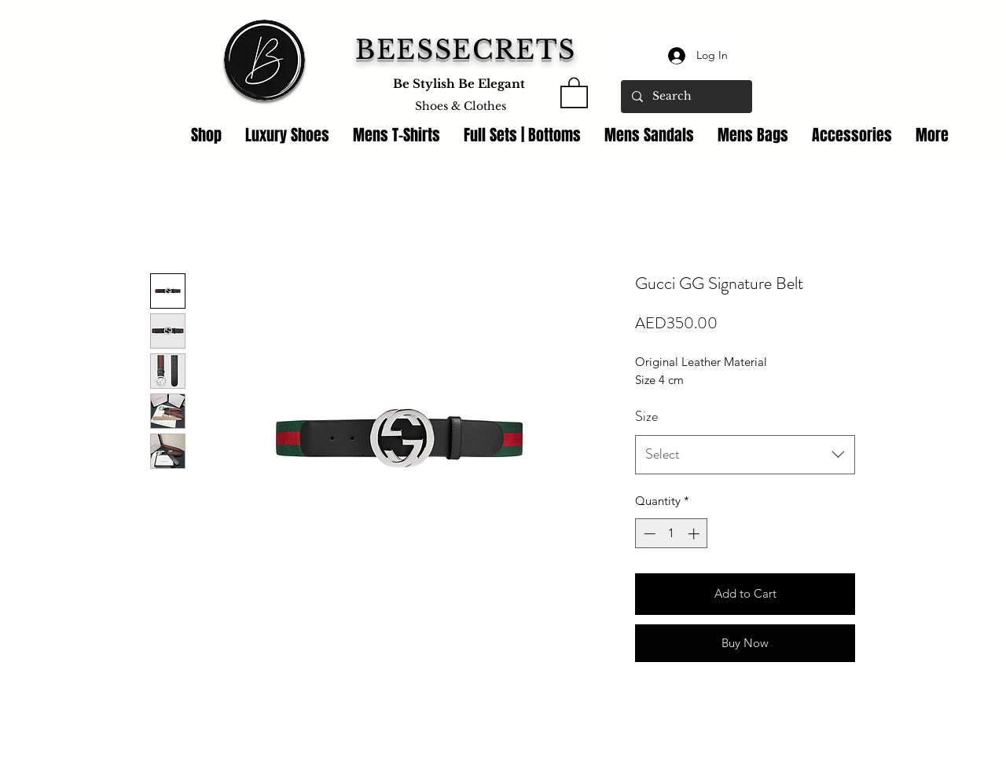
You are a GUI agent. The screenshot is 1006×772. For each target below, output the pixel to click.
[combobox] (745, 454)
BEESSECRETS (465, 50)
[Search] (685, 96)
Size (646, 416)
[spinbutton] (672, 533)
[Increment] (695, 533)
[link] (574, 91)
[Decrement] (648, 533)
